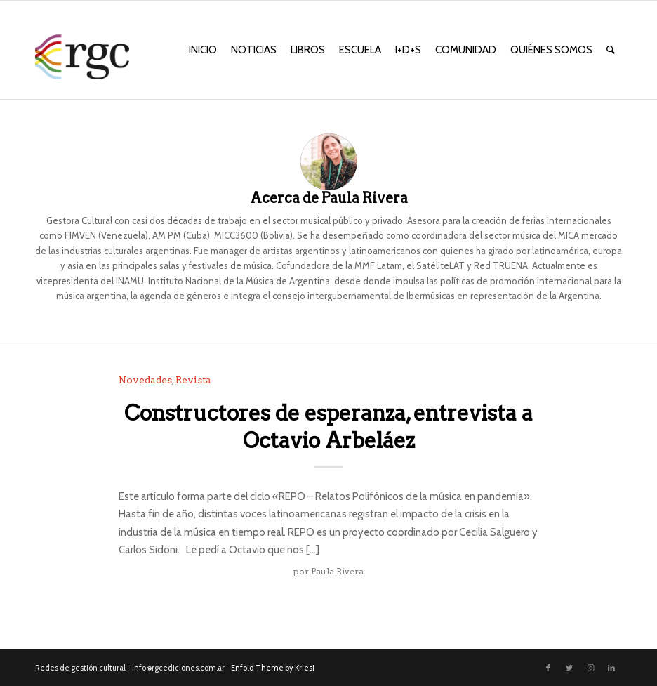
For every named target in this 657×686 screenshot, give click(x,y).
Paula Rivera (337, 571)
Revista (193, 379)
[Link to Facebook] (548, 667)
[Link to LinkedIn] (611, 667)
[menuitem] (203, 50)
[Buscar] (610, 50)
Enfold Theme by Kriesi (272, 668)
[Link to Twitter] (569, 667)
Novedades (145, 379)
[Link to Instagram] (590, 667)
